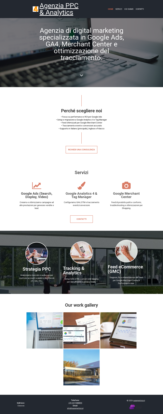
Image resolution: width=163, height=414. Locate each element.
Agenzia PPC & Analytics (59, 9)
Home (110, 9)
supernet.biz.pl (139, 401)
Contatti (140, 9)
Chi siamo (128, 9)
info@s (70, 408)
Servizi (118, 9)
